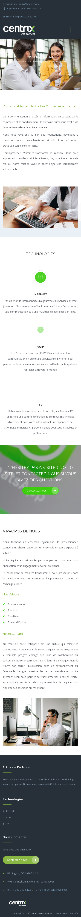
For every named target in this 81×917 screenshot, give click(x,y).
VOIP (8, 817)
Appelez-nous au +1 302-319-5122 (22, 8)
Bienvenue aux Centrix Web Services (21, 4)
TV (7, 823)
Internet (10, 811)
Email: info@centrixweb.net (20, 16)
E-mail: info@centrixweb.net (51, 889)
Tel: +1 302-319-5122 (19, 889)
